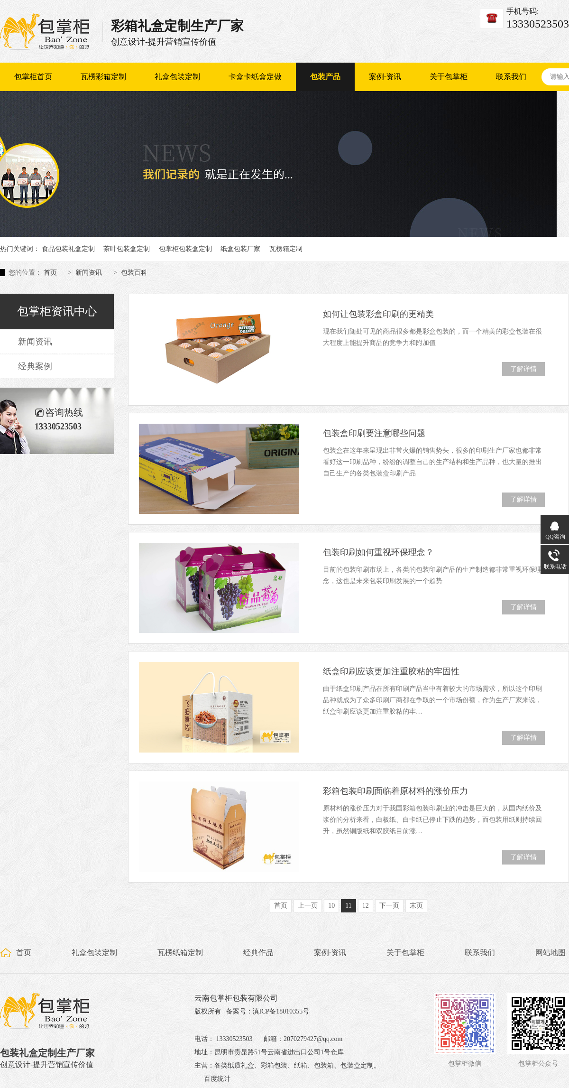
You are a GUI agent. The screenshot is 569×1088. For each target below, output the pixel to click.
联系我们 (511, 77)
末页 (416, 905)
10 (331, 905)
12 (365, 905)
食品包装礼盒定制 (68, 248)
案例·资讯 (385, 77)
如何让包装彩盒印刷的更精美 (378, 314)
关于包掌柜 (449, 77)
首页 (50, 272)
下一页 (389, 905)
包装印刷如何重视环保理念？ (378, 552)
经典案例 (35, 366)
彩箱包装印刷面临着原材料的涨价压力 (395, 791)
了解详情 (523, 368)
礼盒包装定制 (177, 77)
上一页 (308, 905)
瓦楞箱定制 (286, 248)
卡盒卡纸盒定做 (255, 77)
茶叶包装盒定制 (126, 248)
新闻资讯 (88, 272)
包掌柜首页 (33, 77)
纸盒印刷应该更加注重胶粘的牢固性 (391, 671)
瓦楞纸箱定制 (180, 953)
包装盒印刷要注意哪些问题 (374, 433)
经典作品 (258, 953)
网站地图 (550, 953)
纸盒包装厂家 (240, 248)
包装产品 (325, 77)
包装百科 (134, 272)
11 (348, 905)
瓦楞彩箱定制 (103, 77)
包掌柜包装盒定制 (185, 248)
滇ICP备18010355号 (281, 1011)
